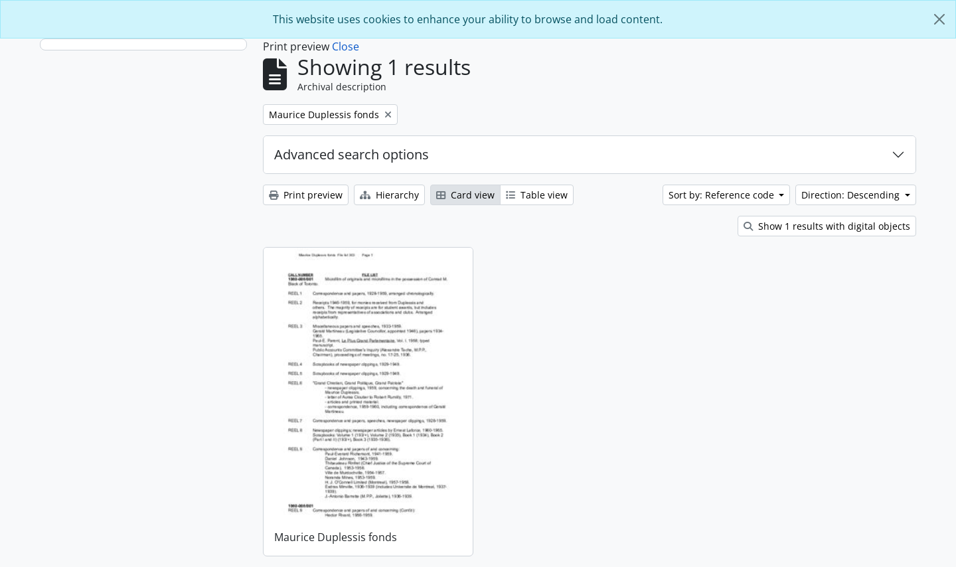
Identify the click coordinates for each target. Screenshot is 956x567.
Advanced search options (351, 154)
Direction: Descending (851, 195)
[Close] (939, 19)
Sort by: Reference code (723, 195)
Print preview (306, 195)
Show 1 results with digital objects (827, 226)
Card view (465, 195)
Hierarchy (389, 195)
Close (345, 46)
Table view (537, 195)
